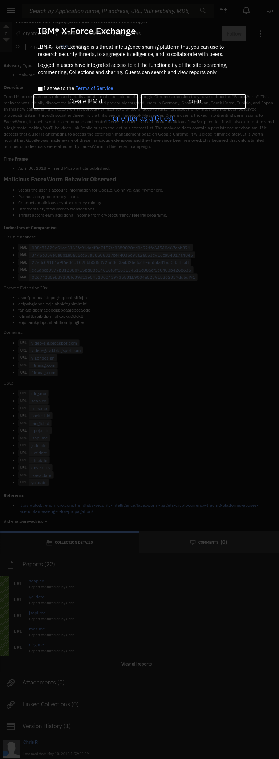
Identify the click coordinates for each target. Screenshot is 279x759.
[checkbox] (40, 89)
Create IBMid (85, 101)
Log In (193, 101)
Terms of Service (94, 88)
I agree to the (78, 88)
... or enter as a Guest (139, 118)
